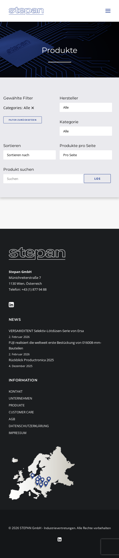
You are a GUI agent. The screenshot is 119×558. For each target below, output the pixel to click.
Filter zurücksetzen (22, 119)
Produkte (17, 405)
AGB (12, 419)
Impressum (17, 433)
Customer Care (21, 412)
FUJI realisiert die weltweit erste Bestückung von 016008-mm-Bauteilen (55, 345)
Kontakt (16, 391)
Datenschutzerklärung (29, 426)
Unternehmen (20, 398)
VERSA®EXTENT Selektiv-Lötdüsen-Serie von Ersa (46, 330)
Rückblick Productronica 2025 (31, 360)
